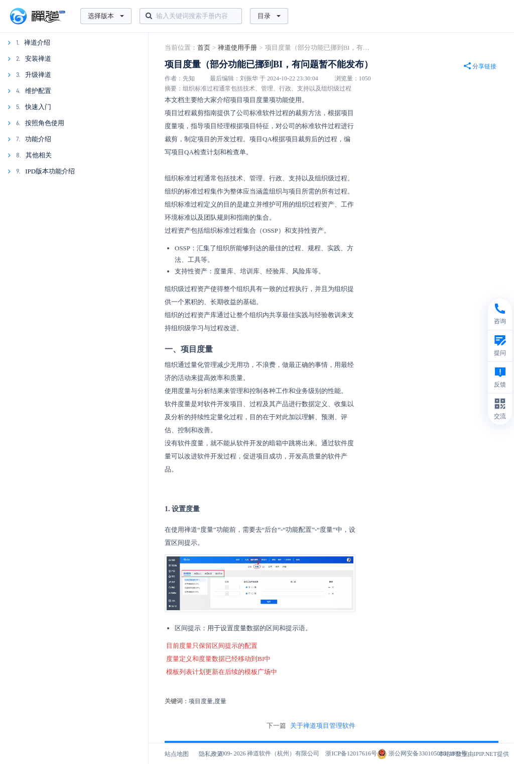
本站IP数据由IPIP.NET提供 (473, 753)
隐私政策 (211, 753)
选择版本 (106, 16)
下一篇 (311, 726)
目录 (269, 16)
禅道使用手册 (237, 47)
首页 (203, 47)
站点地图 (177, 753)
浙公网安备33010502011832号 (422, 753)
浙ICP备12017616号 (351, 753)
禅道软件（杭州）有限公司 (283, 753)
